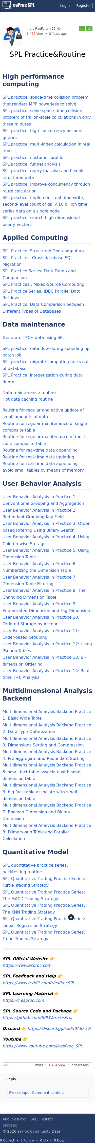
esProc (48, 1119)
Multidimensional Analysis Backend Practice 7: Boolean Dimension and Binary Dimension (47, 812)
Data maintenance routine (29, 392)
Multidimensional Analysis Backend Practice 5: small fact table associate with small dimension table (47, 772)
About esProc (14, 1119)
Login (65, 6)
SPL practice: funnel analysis (32, 164)
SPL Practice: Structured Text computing (43, 250)
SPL (34, 1119)
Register (83, 6)
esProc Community (34, 1131)
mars (30, 28)
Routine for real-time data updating (38, 457)
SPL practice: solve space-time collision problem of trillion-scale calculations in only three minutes (47, 117)
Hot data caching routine (28, 399)
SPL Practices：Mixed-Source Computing (43, 284)
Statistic (10, 1125)
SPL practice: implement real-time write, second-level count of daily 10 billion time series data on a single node (45, 204)
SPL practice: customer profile (33, 157)
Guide (7, 1065)
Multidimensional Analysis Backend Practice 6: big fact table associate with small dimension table (47, 792)
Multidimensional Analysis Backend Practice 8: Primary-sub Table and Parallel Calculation (47, 832)
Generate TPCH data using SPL (34, 337)
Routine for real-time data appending (40, 450)
